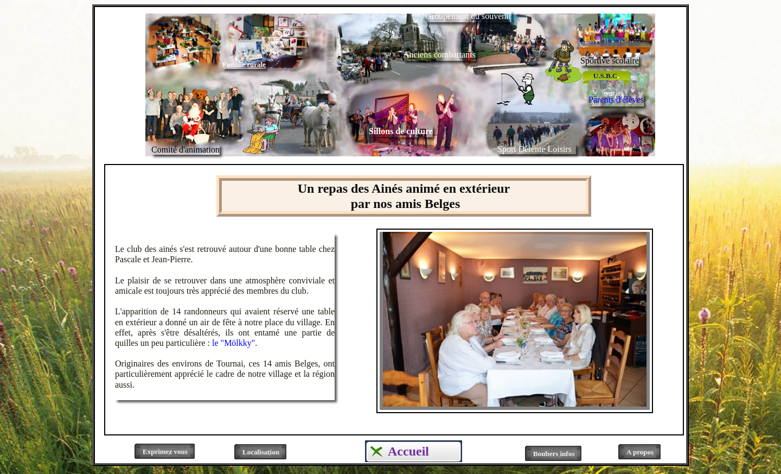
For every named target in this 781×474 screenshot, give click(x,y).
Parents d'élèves (616, 99)
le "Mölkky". (234, 342)
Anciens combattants (439, 54)
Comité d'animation (185, 149)
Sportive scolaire (609, 60)
